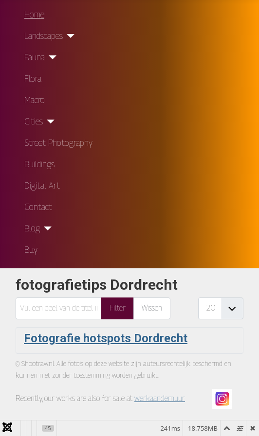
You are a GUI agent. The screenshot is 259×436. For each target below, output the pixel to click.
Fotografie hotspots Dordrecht (105, 338)
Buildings (39, 164)
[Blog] (46, 228)
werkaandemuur (159, 398)
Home (34, 14)
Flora (32, 78)
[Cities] (49, 121)
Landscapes (43, 36)
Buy (30, 249)
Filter (118, 308)
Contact (38, 207)
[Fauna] (51, 57)
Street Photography (58, 143)
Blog (32, 228)
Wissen (152, 308)
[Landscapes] (69, 36)
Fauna (34, 57)
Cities (33, 121)
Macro (34, 100)
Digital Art (42, 185)
